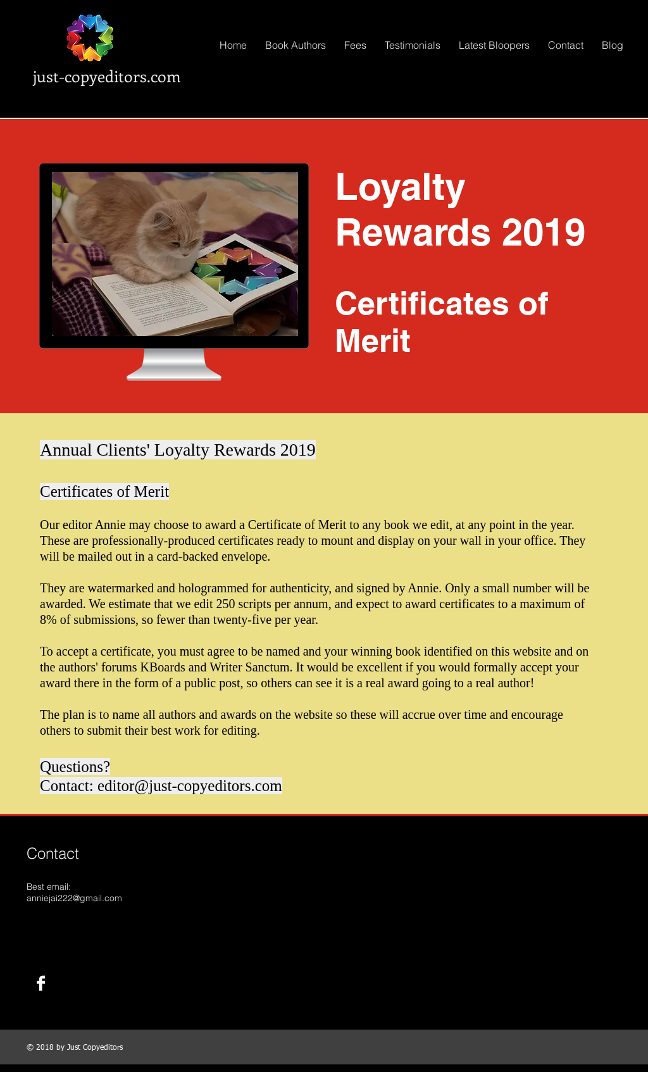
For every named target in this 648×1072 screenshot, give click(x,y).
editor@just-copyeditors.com (189, 785)
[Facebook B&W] (41, 983)
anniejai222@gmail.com (74, 898)
